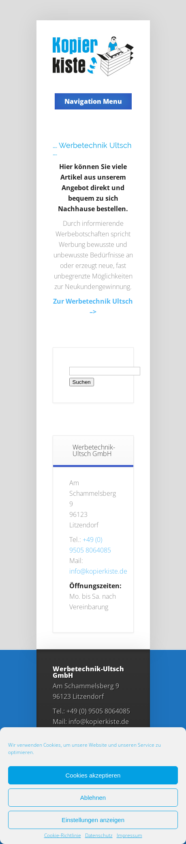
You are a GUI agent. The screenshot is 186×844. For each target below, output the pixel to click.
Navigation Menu (93, 101)
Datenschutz (99, 835)
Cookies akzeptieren (93, 775)
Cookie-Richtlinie (62, 835)
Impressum (129, 835)
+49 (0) (92, 539)
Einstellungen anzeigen (93, 819)
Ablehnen (93, 797)
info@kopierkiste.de (98, 571)
